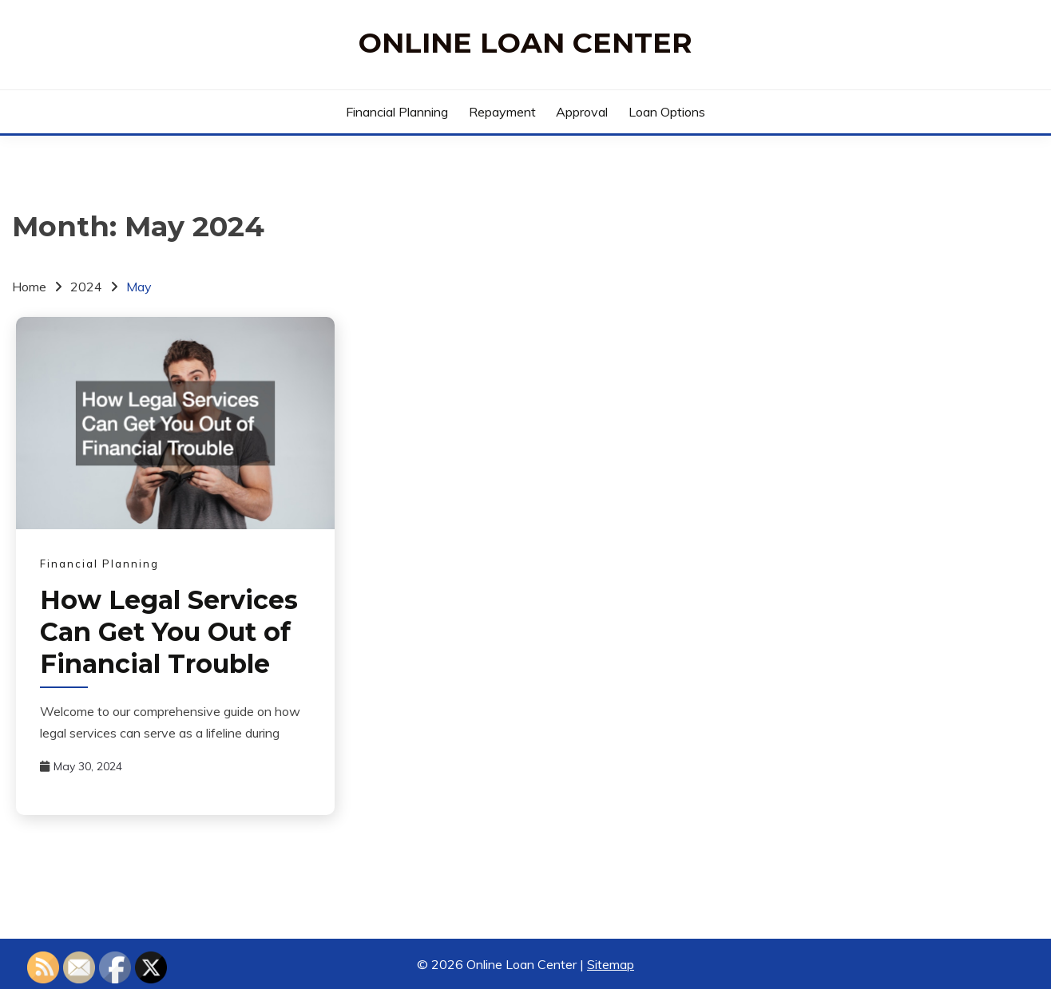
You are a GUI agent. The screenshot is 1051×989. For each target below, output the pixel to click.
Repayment (502, 112)
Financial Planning (397, 112)
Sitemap (610, 964)
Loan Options (667, 112)
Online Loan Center (525, 43)
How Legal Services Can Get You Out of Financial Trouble (169, 631)
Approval (582, 112)
